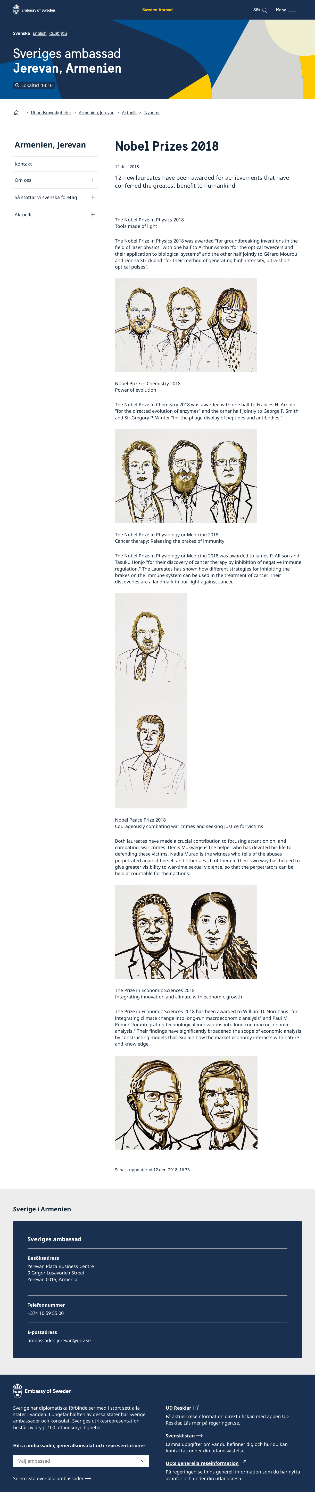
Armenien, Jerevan (96, 112)
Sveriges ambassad (67, 61)
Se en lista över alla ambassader (48, 1478)
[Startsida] (18, 112)
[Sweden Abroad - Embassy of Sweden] (39, 9)
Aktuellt (129, 112)
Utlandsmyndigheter (51, 112)
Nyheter (152, 112)
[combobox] (81, 1461)
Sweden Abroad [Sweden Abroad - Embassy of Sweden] (157, 10)
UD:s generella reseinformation (202, 1463)
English (40, 33)
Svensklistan (180, 1436)
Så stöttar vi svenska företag (46, 197)
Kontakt (23, 164)
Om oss (23, 180)
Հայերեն (58, 33)
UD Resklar (178, 1408)
